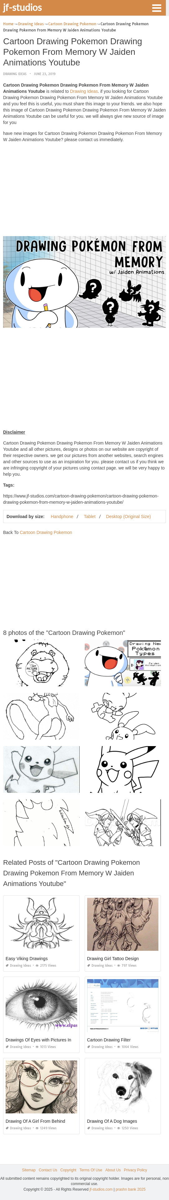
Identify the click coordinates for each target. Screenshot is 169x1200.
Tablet (89, 516)
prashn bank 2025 (131, 1189)
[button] (156, 7)
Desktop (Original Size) (128, 516)
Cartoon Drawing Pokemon (46, 532)
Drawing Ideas (14, 74)
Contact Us (48, 1170)
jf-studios (22, 7)
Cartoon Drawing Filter (109, 1039)
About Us (113, 1170)
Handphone (62, 516)
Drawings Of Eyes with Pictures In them (44, 1039)
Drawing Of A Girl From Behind (35, 1121)
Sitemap (28, 1170)
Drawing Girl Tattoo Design (113, 958)
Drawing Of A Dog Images (112, 1121)
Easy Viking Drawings (27, 958)
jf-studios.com (101, 1189)
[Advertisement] (84, 191)
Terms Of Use (90, 1170)
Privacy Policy (135, 1170)
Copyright (68, 1170)
